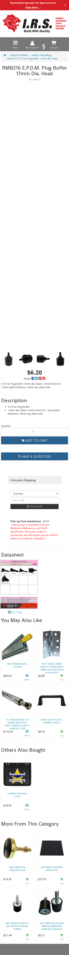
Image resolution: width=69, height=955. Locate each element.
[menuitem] (33, 378)
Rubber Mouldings (42, 55)
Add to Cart (34, 440)
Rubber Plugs (15, 612)
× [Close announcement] (65, 5)
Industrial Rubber (19, 55)
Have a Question (34, 456)
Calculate (34, 506)
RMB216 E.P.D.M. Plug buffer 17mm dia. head (32, 58)
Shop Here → (33, 7)
